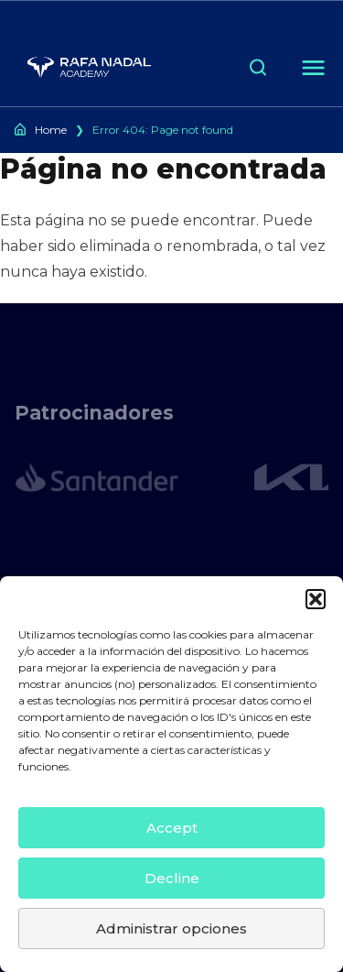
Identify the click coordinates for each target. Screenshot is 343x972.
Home (51, 130)
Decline (172, 878)
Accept (172, 827)
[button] (315, 599)
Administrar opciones (171, 928)
